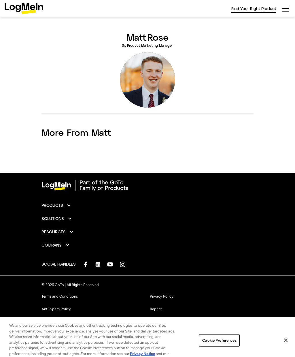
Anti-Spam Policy (56, 309)
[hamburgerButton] (285, 9)
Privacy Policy (161, 296)
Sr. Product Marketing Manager (147, 45)
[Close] (285, 346)
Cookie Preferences (166, 322)
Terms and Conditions (59, 296)
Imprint (156, 309)
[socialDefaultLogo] (85, 264)
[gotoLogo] (24, 8)
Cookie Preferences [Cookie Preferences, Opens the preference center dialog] (219, 346)
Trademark (50, 322)
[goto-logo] (147, 185)
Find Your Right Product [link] (253, 8)
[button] (56, 205)
